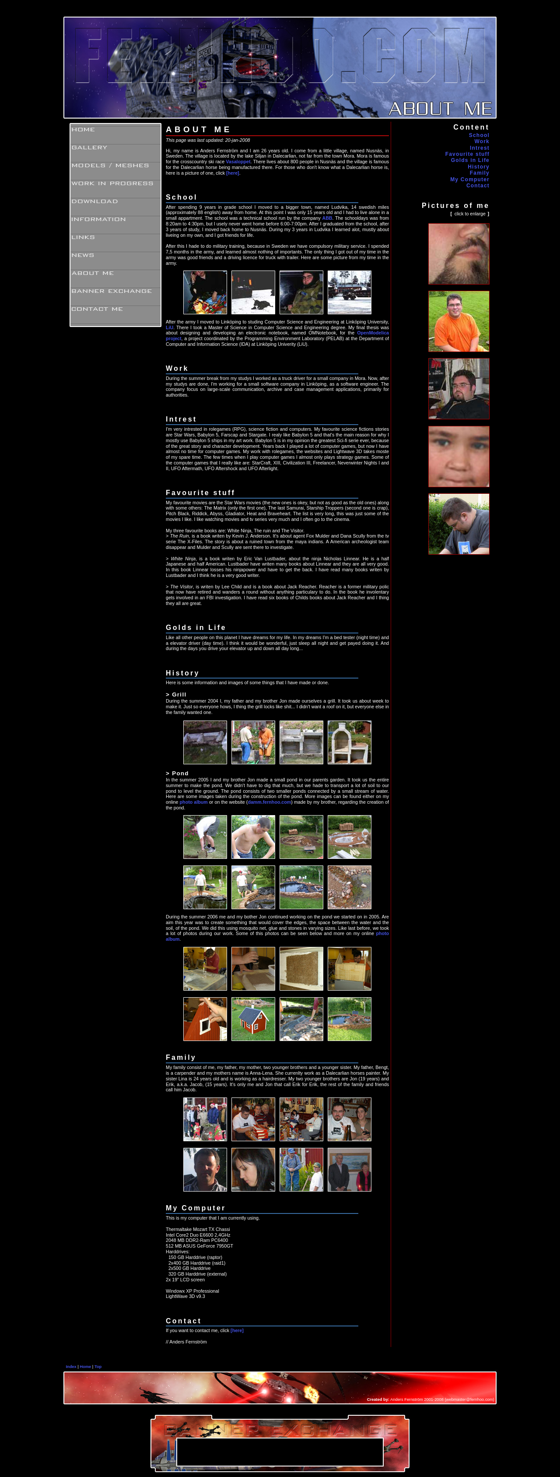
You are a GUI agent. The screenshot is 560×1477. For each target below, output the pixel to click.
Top (98, 1366)
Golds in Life (470, 160)
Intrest (480, 148)
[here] (232, 173)
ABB (327, 218)
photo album (194, 802)
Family (480, 173)
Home (85, 1366)
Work (482, 141)
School (479, 135)
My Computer (470, 179)
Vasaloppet (238, 161)
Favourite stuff (467, 154)
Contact (478, 186)
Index (71, 1366)
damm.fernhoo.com (269, 802)
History (479, 167)
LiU (169, 327)
